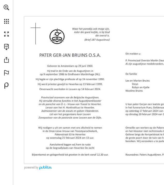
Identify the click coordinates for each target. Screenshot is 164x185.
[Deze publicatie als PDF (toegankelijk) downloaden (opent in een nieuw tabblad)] (6, 47)
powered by (31, 167)
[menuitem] (6, 14)
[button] (6, 7)
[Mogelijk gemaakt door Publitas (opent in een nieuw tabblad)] (6, 85)
